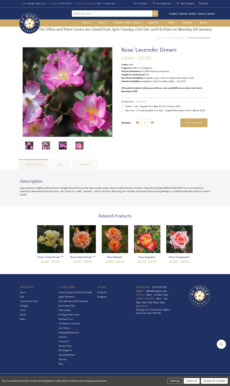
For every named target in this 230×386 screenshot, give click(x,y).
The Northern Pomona (69, 323)
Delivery (84, 164)
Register (191, 3)
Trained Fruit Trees (128, 22)
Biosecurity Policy (67, 306)
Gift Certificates (140, 3)
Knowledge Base (67, 355)
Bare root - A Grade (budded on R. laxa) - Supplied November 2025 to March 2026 (165, 110)
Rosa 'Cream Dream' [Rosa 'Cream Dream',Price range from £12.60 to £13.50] (50, 257)
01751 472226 (65, 3)
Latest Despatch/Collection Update (75, 292)
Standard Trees (66, 319)
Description (33, 164)
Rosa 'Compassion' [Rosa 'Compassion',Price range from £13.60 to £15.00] (179, 257)
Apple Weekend (66, 297)
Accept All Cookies (214, 380)
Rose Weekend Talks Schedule (73, 301)
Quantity (126, 122)
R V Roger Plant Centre (69, 314)
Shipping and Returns (69, 332)
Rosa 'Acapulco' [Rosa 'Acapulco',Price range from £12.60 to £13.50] (147, 257)
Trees (172, 22)
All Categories (65, 350)
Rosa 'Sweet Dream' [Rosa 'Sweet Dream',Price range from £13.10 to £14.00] (82, 257)
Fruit (104, 22)
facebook (101, 292)
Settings (175, 380)
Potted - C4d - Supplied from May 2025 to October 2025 (153, 106)
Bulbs (205, 22)
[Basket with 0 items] (205, 3)
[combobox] (112, 13)
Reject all (191, 380)
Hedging (155, 22)
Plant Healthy (65, 310)
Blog (61, 364)
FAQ (60, 164)
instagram (102, 297)
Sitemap (62, 359)
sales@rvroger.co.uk (36, 3)
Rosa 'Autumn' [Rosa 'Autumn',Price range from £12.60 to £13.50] (115, 257)
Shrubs (188, 22)
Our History (64, 328)
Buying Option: (133, 101)
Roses (88, 22)
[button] (221, 344)
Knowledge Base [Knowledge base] (163, 3)
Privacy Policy (65, 346)
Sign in (183, 3)
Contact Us (64, 341)
